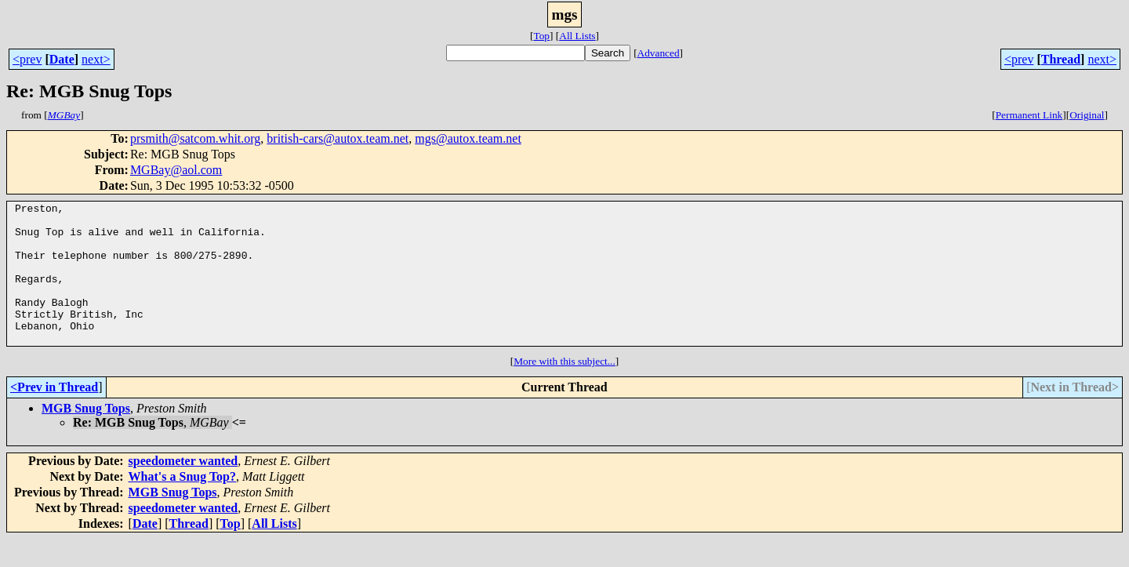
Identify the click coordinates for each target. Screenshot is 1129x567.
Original (1086, 115)
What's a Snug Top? (182, 504)
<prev (27, 59)
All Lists (577, 36)
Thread (1060, 59)
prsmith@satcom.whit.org (195, 138)
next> (96, 59)
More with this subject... (564, 389)
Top (541, 36)
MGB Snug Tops (86, 436)
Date (61, 59)
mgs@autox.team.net (468, 138)
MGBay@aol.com (176, 169)
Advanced (658, 53)
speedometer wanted (183, 489)
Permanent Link (1029, 115)
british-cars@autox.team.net (337, 138)
